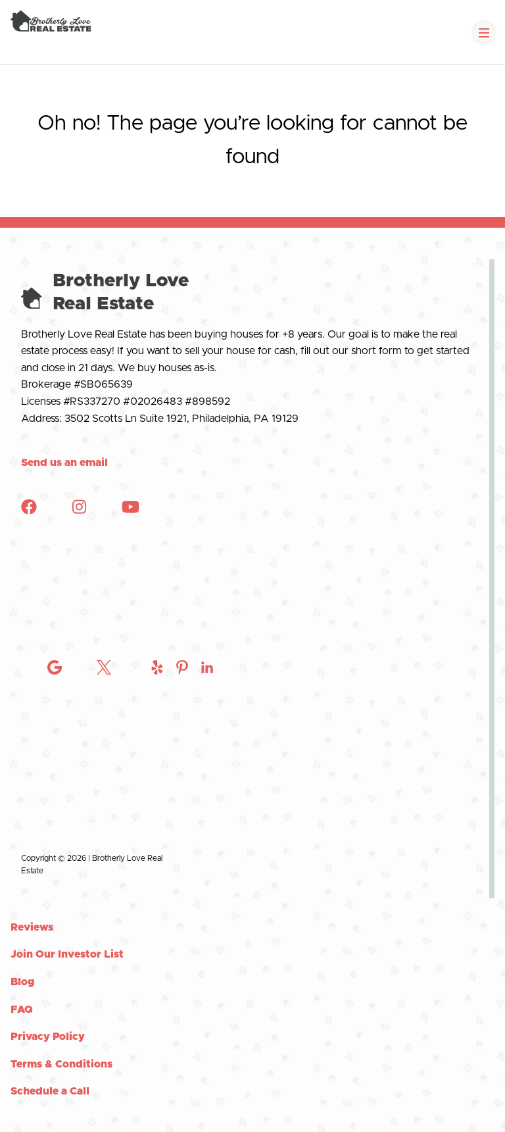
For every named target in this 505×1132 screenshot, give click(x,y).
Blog (23, 982)
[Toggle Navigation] (483, 32)
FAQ (22, 1009)
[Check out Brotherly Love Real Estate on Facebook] (29, 511)
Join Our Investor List (67, 954)
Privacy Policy (48, 1036)
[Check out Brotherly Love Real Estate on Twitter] (104, 832)
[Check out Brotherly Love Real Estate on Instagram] (54, 832)
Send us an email (64, 462)
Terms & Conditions (61, 1064)
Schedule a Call (50, 1091)
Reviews (32, 927)
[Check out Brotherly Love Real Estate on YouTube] (130, 511)
